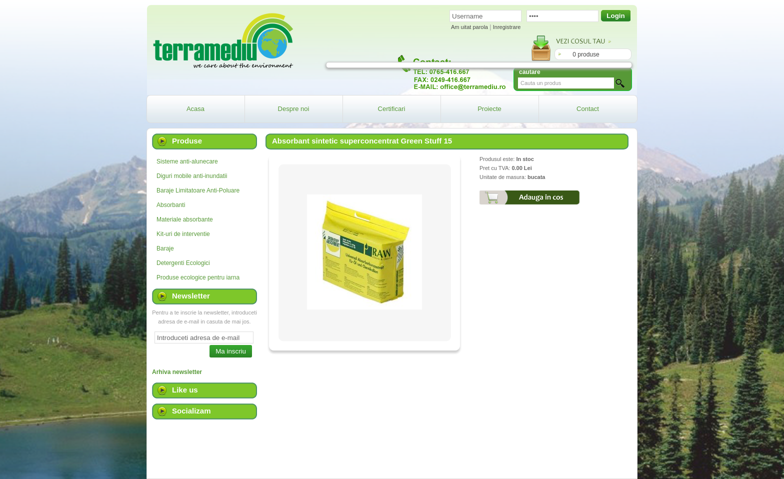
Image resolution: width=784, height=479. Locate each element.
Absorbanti (170, 205)
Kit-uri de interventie (183, 234)
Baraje (165, 248)
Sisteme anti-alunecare (187, 161)
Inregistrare (507, 27)
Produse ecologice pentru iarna (198, 277)
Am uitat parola (469, 27)
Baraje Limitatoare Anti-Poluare (198, 190)
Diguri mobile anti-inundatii (191, 176)
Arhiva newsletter (177, 372)
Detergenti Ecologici (183, 263)
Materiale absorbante (184, 219)
